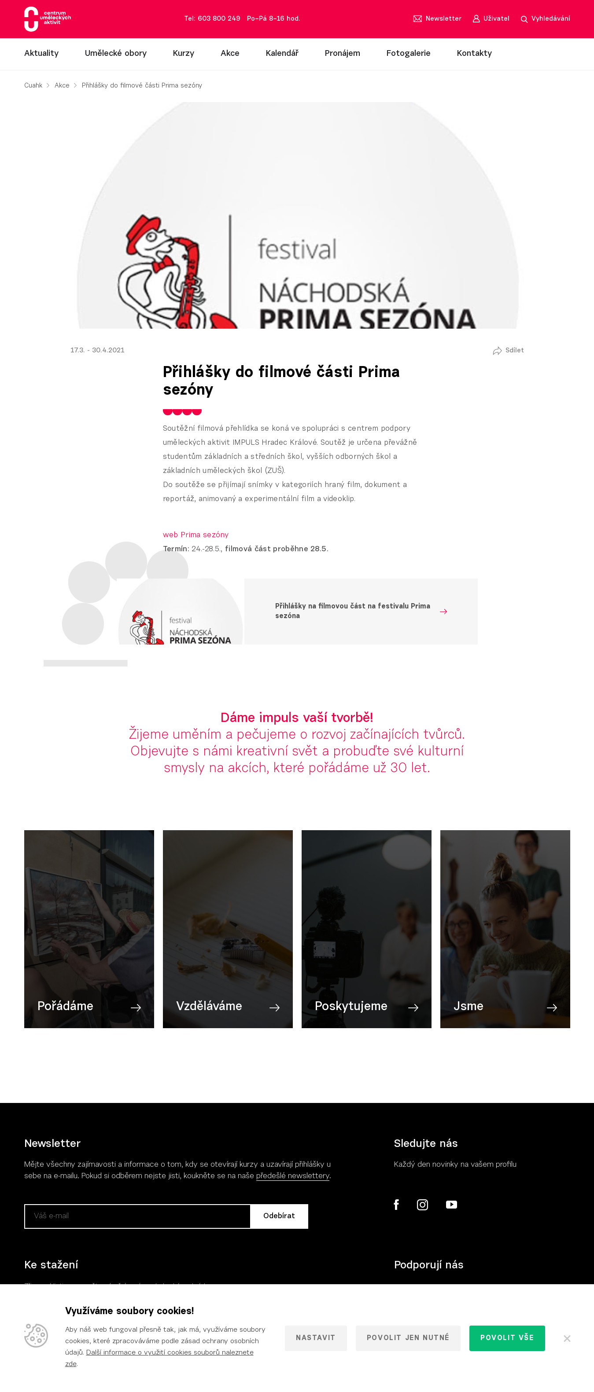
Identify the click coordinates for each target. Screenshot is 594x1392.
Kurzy (183, 54)
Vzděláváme (209, 1007)
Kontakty (474, 54)
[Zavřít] (566, 1338)
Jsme (468, 1007)
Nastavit (316, 1338)
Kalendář (282, 54)
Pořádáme (65, 1007)
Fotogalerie (409, 54)
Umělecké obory (116, 54)
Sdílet (514, 351)
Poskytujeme (351, 1007)
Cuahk (33, 86)
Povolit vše (507, 1338)
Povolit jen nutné (408, 1338)
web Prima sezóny (196, 535)
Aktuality (41, 54)
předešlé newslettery (292, 1176)
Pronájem (342, 54)
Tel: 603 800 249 (212, 19)
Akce (230, 54)
